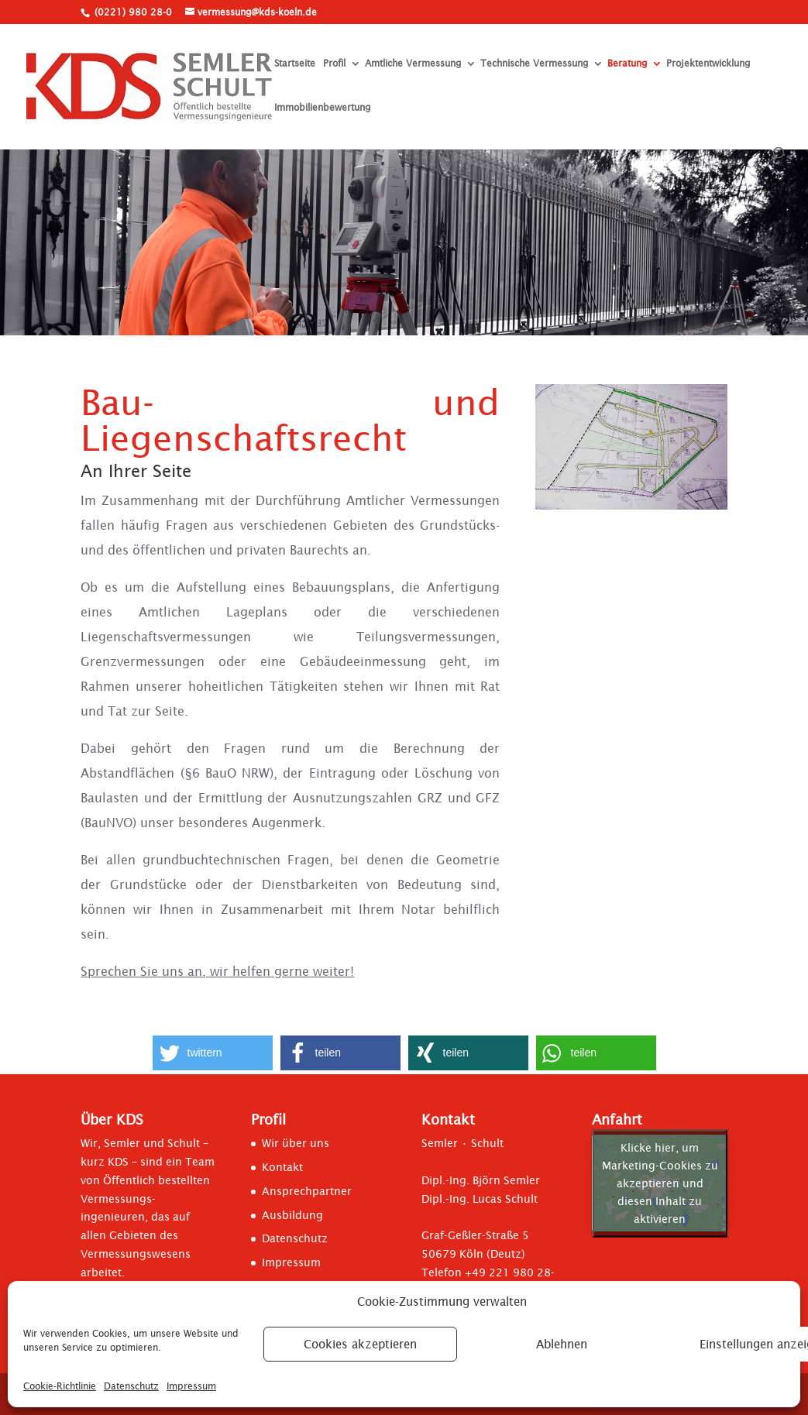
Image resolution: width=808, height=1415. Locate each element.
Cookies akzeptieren (360, 1344)
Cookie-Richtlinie (59, 1386)
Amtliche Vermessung (413, 64)
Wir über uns (295, 1143)
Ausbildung (292, 1215)
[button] (213, 1052)
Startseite (294, 64)
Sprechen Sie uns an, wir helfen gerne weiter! (217, 971)
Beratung (627, 64)
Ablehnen (561, 1344)
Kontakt (282, 1167)
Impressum (191, 1386)
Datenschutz (131, 1386)
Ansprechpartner (307, 1191)
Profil (334, 64)
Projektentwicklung (708, 64)
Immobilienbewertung (322, 108)
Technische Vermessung (534, 64)
